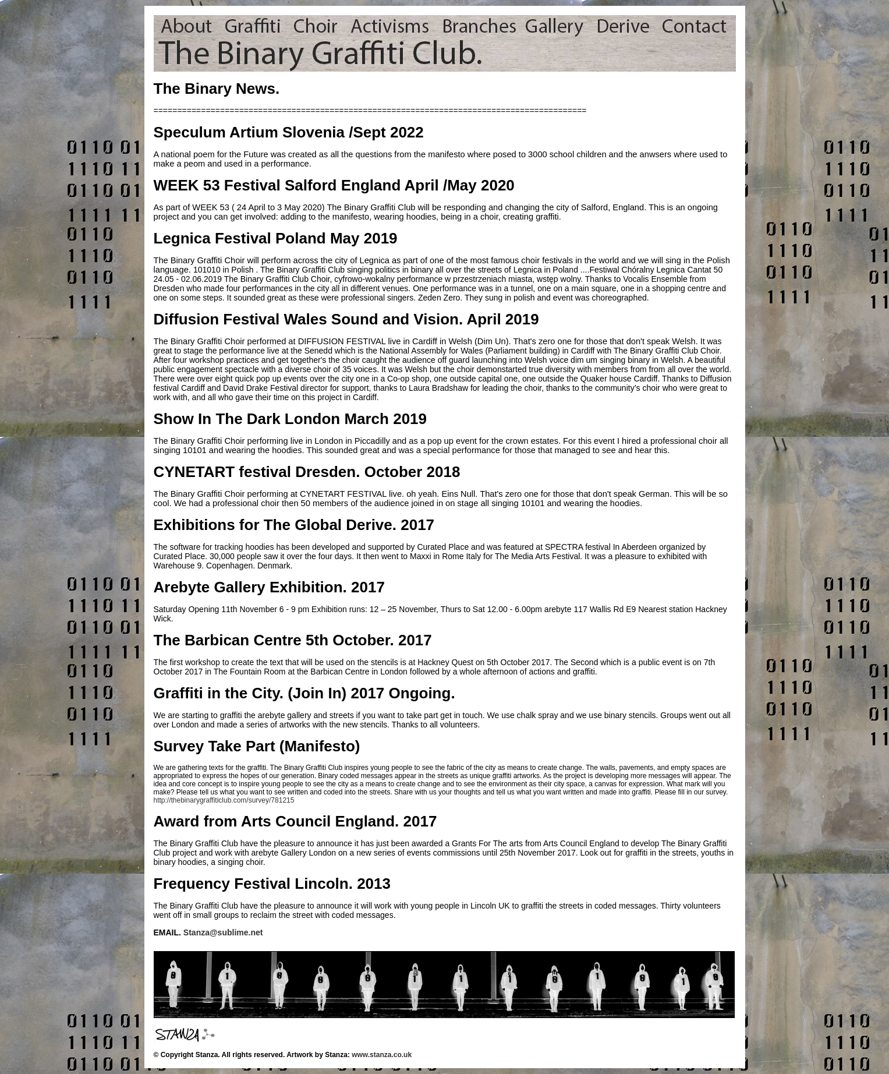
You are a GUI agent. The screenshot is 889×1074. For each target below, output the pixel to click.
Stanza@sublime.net (223, 932)
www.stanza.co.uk (382, 1055)
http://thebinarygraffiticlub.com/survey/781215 (224, 800)
